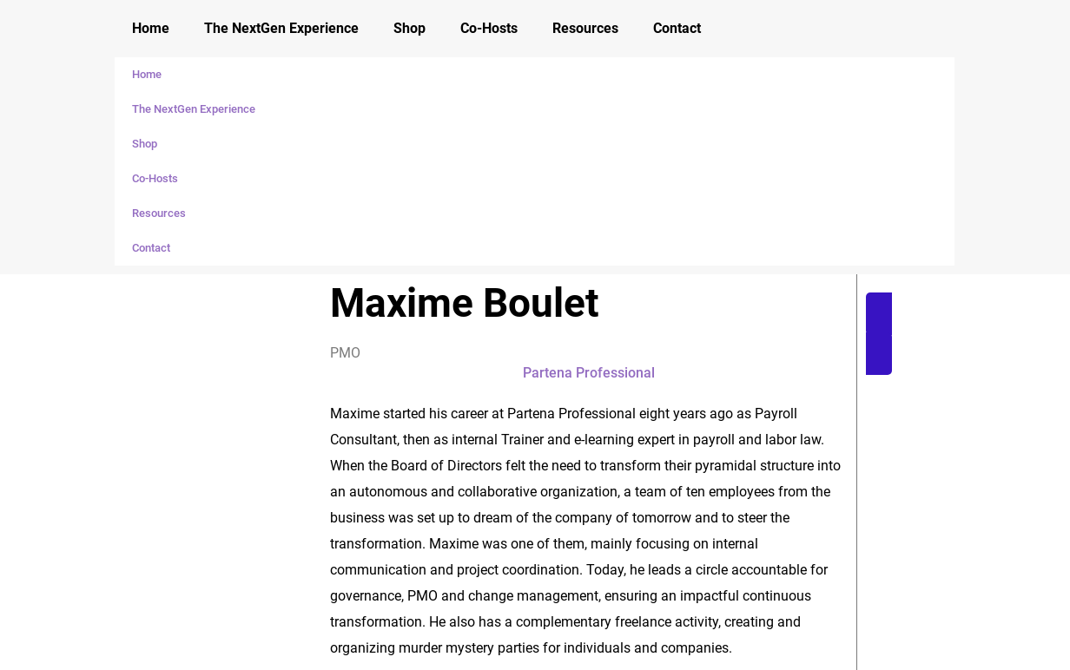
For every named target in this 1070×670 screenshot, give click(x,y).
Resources (585, 28)
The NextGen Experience (281, 28)
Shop (409, 28)
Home (150, 28)
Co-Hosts (489, 28)
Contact (677, 28)
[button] (962, 333)
